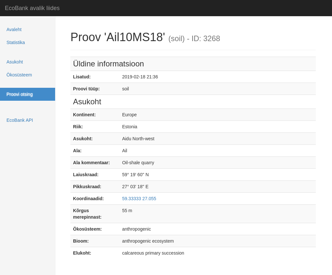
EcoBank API (19, 120)
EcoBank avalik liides (32, 8)
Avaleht (13, 29)
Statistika (15, 42)
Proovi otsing (19, 94)
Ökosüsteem (19, 74)
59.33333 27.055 (139, 198)
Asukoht (14, 61)
